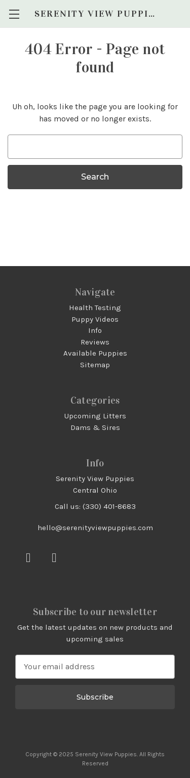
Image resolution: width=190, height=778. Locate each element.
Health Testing (95, 307)
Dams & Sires (95, 427)
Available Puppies (95, 353)
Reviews (95, 342)
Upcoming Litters (95, 415)
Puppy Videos (95, 319)
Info (95, 330)
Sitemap (95, 364)
